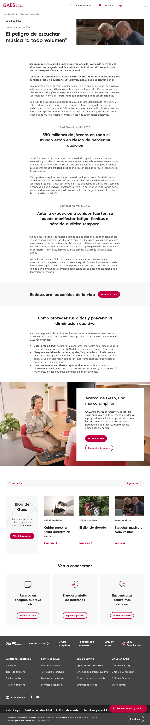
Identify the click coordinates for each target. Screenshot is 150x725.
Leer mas (49, 543)
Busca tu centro (122, 615)
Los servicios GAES (51, 665)
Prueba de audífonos (52, 678)
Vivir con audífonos (16, 684)
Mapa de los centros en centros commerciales (64, 714)
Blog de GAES (10, 14)
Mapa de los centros (18, 714)
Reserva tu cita (109, 294)
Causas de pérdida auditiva (91, 678)
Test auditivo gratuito (52, 672)
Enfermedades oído (86, 684)
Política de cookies (68, 710)
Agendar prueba (75, 615)
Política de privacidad (38, 710)
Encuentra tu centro (99, 448)
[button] (128, 709)
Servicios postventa (51, 684)
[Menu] (146, 5)
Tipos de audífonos (16, 672)
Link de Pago (109, 643)
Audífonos (11, 665)
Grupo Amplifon (64, 643)
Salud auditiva (13, 21)
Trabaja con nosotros (86, 643)
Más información (22, 536)
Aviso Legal (13, 710)
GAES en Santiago (121, 665)
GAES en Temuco (121, 678)
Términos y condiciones (98, 710)
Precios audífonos (15, 678)
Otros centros (119, 684)
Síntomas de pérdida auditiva (92, 672)
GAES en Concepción (123, 672)
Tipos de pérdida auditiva (90, 665)
